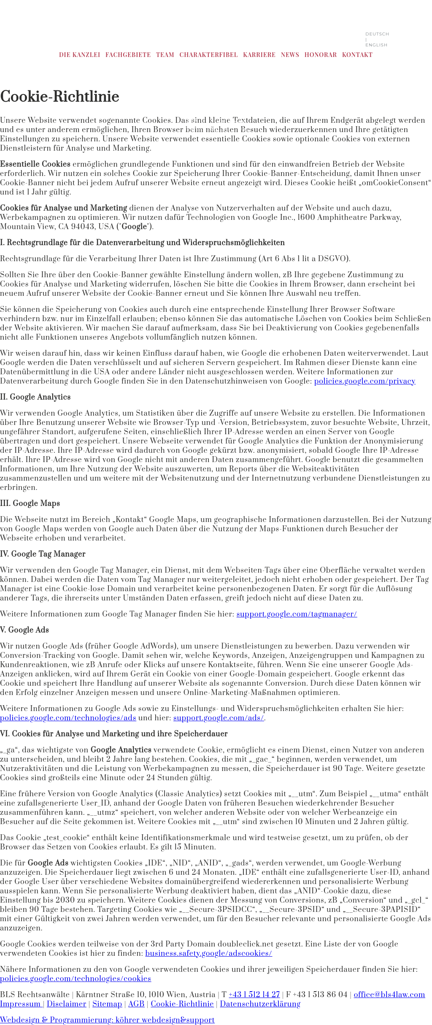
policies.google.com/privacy (365, 381)
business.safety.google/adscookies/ (208, 953)
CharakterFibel (208, 55)
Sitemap (107, 1004)
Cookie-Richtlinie (182, 1004)
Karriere (259, 55)
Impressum (21, 1004)
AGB (136, 1004)
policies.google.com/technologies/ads (68, 718)
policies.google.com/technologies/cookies (75, 979)
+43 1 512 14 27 (254, 995)
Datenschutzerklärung (260, 1004)
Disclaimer (66, 1004)
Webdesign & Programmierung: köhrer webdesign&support (107, 1020)
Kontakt (357, 55)
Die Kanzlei (79, 55)
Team (165, 55)
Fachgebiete (128, 55)
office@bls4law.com (389, 995)
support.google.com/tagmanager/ (297, 614)
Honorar (321, 55)
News (290, 55)
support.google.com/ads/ (218, 718)
